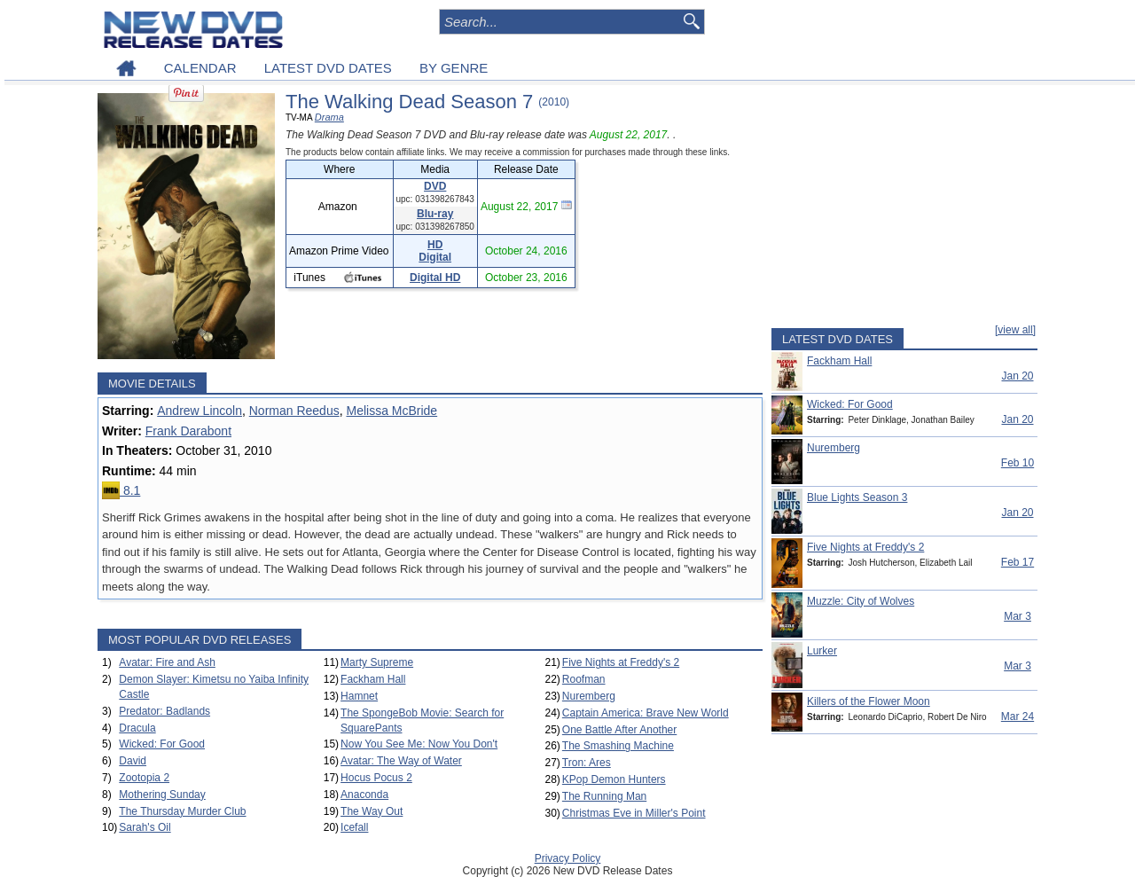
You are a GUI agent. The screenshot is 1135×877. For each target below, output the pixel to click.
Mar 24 (1017, 716)
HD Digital (435, 251)
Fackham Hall (372, 679)
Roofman (584, 679)
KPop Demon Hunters (614, 779)
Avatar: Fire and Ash (167, 662)
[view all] (1015, 330)
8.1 (121, 490)
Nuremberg (588, 696)
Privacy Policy (568, 858)
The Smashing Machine (618, 746)
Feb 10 (1017, 463)
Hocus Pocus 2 (376, 777)
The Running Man (604, 796)
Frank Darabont (188, 431)
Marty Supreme (376, 662)
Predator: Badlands (164, 711)
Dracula (137, 728)
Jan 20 (1017, 376)
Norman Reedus (294, 410)
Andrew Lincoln (199, 410)
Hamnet (359, 696)
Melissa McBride (391, 410)
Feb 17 (1017, 562)
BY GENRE (453, 67)
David (132, 761)
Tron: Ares (586, 762)
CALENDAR (200, 67)
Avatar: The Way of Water (401, 761)
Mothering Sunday (162, 794)
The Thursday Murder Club (182, 811)
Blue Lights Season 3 (857, 497)
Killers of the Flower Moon (868, 701)
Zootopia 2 (144, 777)
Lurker (822, 651)
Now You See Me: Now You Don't (418, 744)
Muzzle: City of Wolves (860, 601)
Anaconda (364, 794)
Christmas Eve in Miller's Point (634, 813)
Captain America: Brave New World (645, 713)
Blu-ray (435, 214)
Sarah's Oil (144, 827)
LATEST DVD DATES (328, 67)
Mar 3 (1017, 616)
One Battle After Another (619, 730)
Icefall (354, 827)
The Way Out (371, 811)
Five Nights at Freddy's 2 (620, 662)
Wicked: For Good (162, 744)
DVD (435, 186)
